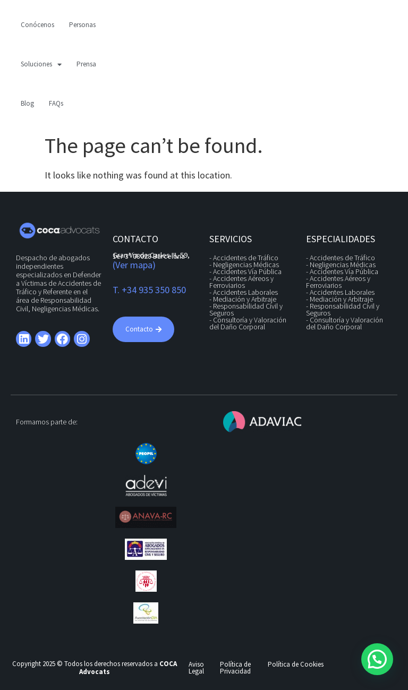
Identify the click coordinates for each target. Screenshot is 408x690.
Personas (82, 24)
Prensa (86, 64)
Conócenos (37, 24)
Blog (27, 103)
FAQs (56, 103)
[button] (377, 659)
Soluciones (41, 64)
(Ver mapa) (134, 265)
